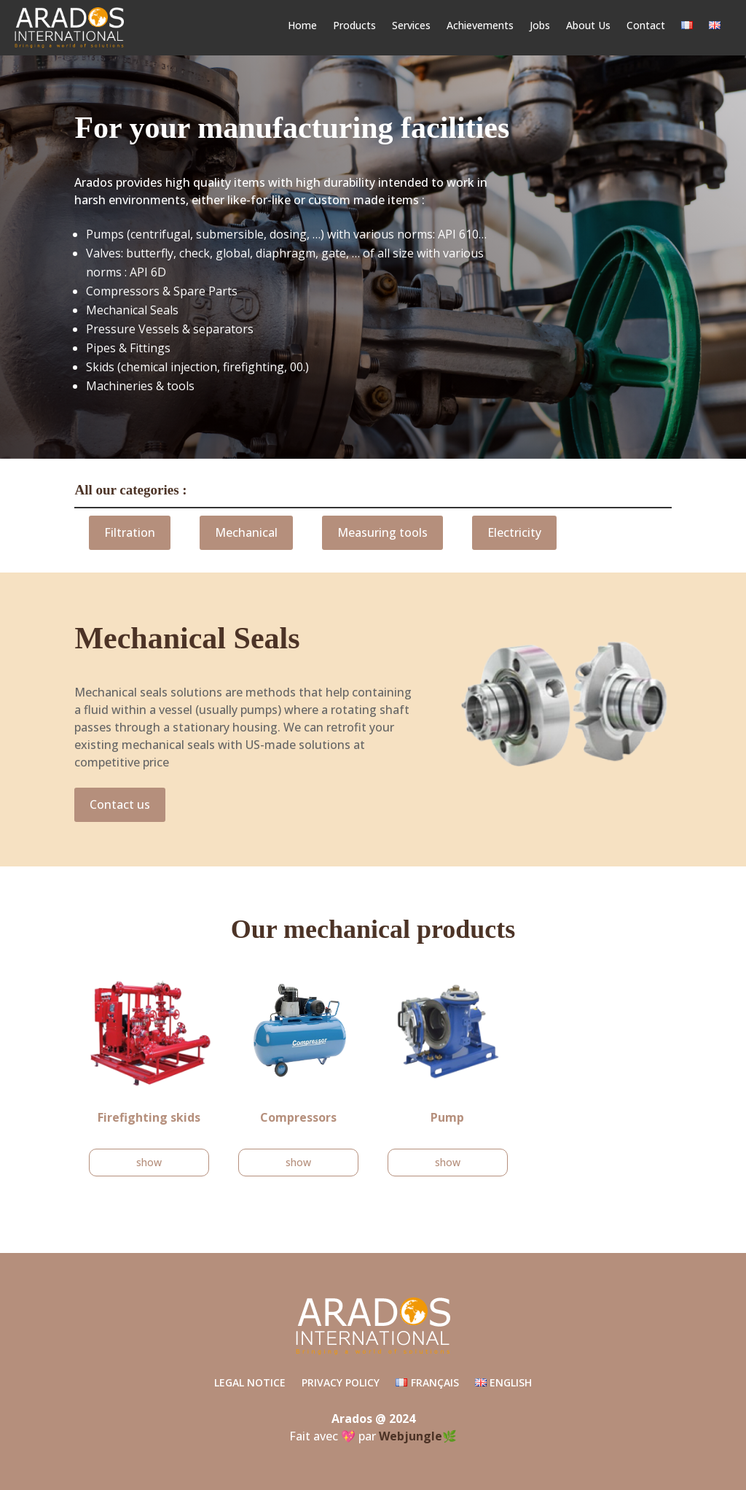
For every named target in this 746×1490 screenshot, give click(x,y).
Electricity (514, 532)
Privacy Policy (341, 1383)
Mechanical (246, 532)
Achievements (480, 26)
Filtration (129, 532)
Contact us (120, 804)
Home (302, 26)
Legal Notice (250, 1383)
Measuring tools (382, 532)
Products (354, 26)
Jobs (540, 26)
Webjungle (410, 1436)
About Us (588, 26)
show (149, 1162)
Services (411, 26)
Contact (646, 26)
